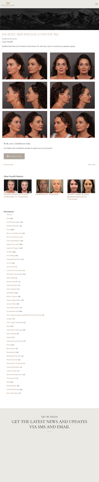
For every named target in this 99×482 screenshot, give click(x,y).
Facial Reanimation (13, 367)
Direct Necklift (11, 334)
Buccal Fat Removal (14, 237)
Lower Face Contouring (15, 270)
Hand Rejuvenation (13, 308)
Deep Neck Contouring (14, 330)
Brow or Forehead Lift (14, 233)
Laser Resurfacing (13, 389)
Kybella (9, 337)
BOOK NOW (14, 156)
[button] (14, 156)
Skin (8, 382)
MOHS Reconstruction (14, 374)
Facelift (9, 252)
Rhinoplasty (11, 352)
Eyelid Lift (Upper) (13, 248)
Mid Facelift (11, 278)
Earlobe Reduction (13, 226)
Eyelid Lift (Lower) (13, 244)
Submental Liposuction (15, 341)
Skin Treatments (12, 393)
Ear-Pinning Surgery (13, 222)
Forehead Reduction (14, 259)
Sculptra (9, 319)
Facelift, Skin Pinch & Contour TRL (30, 34)
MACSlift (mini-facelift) (14, 274)
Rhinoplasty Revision (14, 356)
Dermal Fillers (11, 304)
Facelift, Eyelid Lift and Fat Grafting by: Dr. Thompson (16, 195)
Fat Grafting (11, 255)
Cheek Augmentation (14, 300)
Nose (8, 345)
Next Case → (92, 164)
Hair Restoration (12, 285)
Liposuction (11, 267)
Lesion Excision (12, 371)
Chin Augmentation (13, 241)
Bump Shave (11, 348)
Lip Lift (9, 263)
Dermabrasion (11, 386)
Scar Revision (11, 378)
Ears (8, 218)
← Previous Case (7, 164)
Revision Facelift (12, 282)
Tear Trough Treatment (15, 322)
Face (8, 229)
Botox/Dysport (12, 296)
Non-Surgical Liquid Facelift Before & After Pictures (24, 315)
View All (9, 215)
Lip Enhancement (13, 311)
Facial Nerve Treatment (15, 363)
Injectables (10, 293)
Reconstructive (12, 360)
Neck (8, 326)
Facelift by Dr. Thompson (47, 194)
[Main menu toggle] (96, 4)
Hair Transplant (12, 289)
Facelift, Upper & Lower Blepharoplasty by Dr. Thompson (78, 196)
